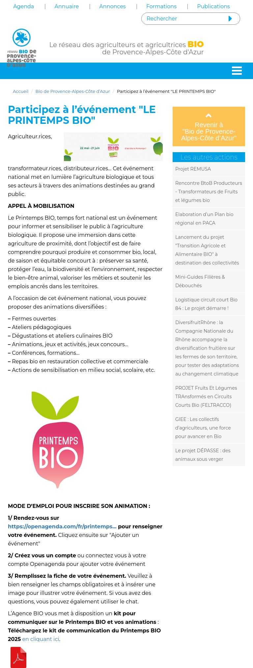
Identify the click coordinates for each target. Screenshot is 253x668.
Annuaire (67, 6)
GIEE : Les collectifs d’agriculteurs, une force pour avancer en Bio (203, 427)
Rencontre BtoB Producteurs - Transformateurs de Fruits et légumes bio (208, 191)
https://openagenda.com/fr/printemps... (62, 526)
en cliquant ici (40, 639)
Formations (161, 6)
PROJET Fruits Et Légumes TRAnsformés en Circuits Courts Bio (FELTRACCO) (206, 396)
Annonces (112, 6)
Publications (213, 6)
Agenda (23, 6)
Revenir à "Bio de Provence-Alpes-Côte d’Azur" (209, 127)
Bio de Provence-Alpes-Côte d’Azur (73, 91)
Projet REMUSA (193, 169)
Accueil (20, 91)
